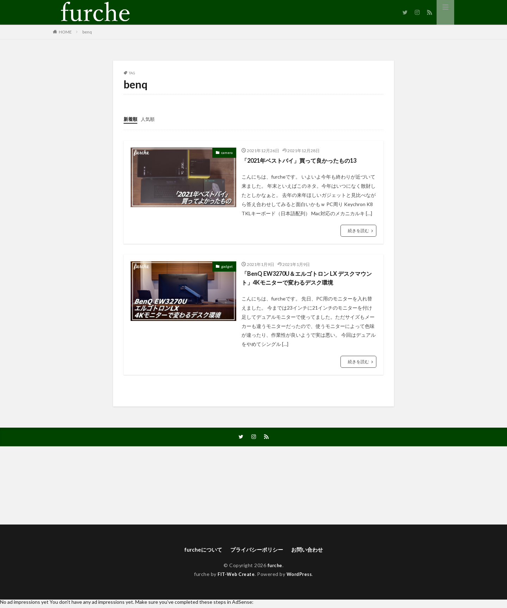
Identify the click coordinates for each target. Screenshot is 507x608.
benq (87, 32)
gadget (227, 266)
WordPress (301, 577)
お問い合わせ (310, 552)
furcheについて (200, 552)
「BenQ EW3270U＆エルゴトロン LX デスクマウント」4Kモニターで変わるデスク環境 (307, 278)
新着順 (131, 119)
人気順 (149, 119)
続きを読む (358, 230)
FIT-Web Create (234, 577)
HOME (65, 32)
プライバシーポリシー (257, 552)
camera (227, 152)
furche (275, 568)
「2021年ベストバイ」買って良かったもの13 (306, 160)
